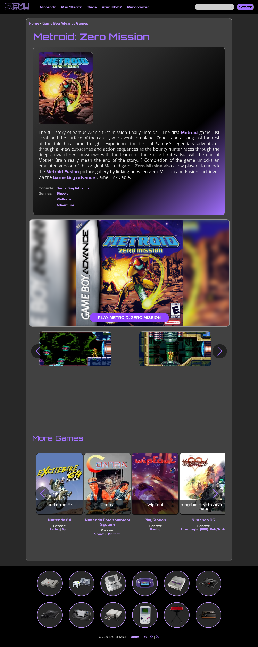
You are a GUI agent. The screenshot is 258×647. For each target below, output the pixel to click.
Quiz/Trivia (218, 529)
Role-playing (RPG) (194, 529)
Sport (66, 529)
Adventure (65, 205)
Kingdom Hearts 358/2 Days (203, 507)
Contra (107, 505)
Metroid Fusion (62, 171)
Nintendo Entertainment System (107, 522)
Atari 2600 (112, 7)
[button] (38, 351)
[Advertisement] (129, 399)
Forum (134, 636)
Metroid (189, 132)
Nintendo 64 (59, 520)
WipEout (155, 505)
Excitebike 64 (59, 505)
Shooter (63, 193)
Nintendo (48, 7)
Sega (92, 7)
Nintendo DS (203, 520)
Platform (64, 199)
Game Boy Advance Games (65, 23)
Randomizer (138, 7)
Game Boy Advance (74, 177)
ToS (145, 636)
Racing (55, 529)
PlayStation (71, 7)
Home (34, 23)
